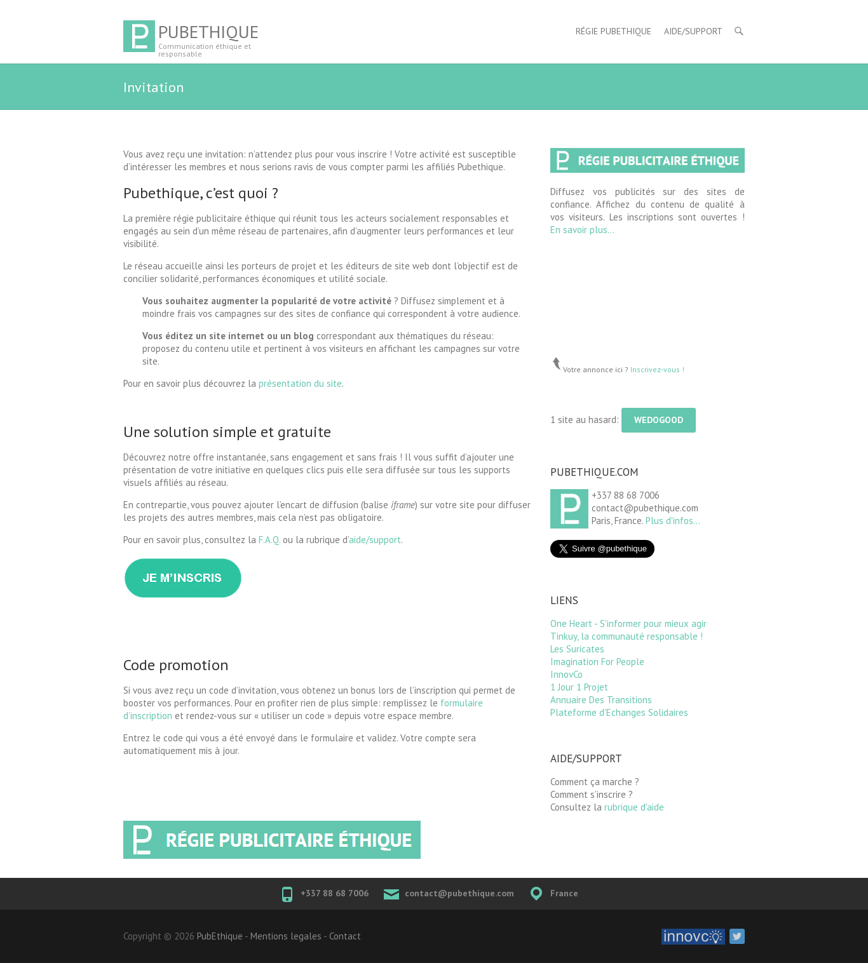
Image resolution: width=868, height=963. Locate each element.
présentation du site (300, 383)
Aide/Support (693, 31)
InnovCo (566, 674)
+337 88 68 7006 (335, 893)
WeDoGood (658, 420)
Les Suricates (577, 649)
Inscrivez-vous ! (657, 369)
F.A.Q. (269, 540)
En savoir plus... (582, 230)
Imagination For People (597, 662)
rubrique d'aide (634, 807)
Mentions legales (286, 936)
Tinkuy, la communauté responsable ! (626, 636)
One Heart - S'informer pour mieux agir (628, 623)
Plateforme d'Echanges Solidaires (619, 712)
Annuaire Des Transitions (601, 700)
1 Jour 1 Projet (579, 687)
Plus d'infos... (673, 521)
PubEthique (208, 31)
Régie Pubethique (613, 31)
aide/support (375, 540)
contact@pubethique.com (459, 893)
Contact (345, 936)
